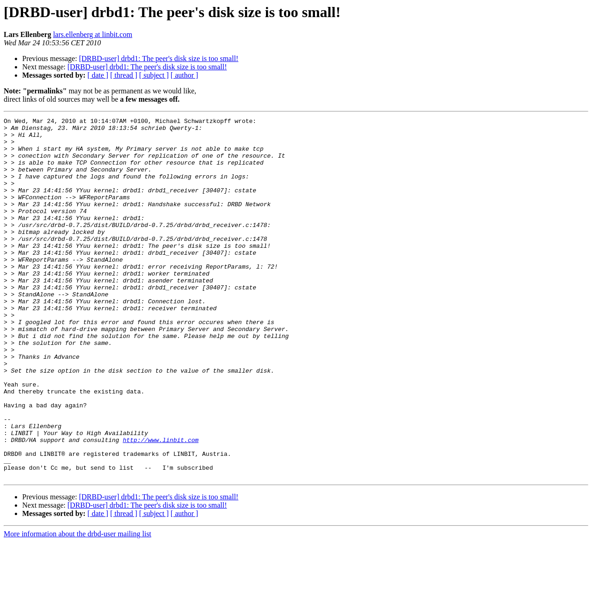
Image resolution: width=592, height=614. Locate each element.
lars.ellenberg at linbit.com (92, 34)
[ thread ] (123, 75)
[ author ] (184, 75)
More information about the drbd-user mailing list (77, 606)
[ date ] (97, 75)
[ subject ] (154, 75)
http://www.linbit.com (160, 505)
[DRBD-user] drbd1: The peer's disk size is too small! (159, 58)
